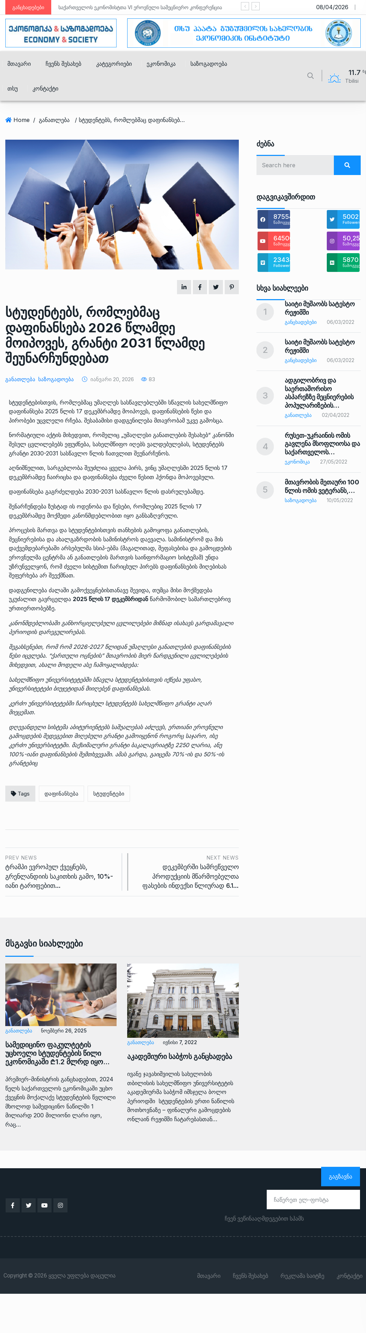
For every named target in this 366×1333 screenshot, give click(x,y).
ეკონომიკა (161, 63)
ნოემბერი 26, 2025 (64, 1031)
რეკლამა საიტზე (302, 1276)
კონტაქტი (45, 88)
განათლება (54, 119)
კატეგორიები (114, 63)
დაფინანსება (61, 793)
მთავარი (19, 63)
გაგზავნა (340, 1176)
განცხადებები (301, 322)
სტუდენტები (108, 793)
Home (21, 119)
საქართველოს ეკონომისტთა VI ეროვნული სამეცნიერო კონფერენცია (141, 7)
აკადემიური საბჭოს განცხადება (179, 1056)
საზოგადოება (208, 63)
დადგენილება (134, 420)
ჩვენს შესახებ (63, 63)
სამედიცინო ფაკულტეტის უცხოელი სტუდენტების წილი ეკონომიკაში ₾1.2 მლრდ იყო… (57, 1053)
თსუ (12, 88)
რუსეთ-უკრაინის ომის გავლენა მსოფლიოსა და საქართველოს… (322, 444)
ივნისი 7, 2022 (180, 1042)
